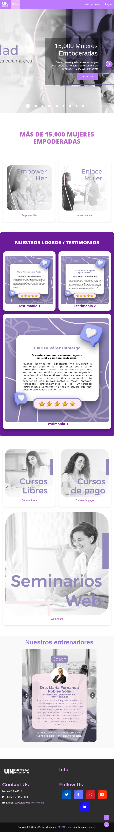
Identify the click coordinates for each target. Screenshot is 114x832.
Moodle (92, 827)
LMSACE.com (64, 827)
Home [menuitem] (15, 4)
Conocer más (87, 76)
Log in (108, 4)
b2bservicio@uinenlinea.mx (29, 802)
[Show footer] (106, 824)
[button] (94, 4)
